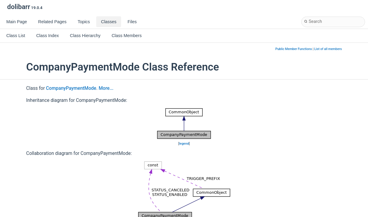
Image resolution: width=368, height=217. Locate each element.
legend (184, 144)
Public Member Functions (293, 49)
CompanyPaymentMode (71, 88)
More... (106, 88)
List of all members (328, 49)
